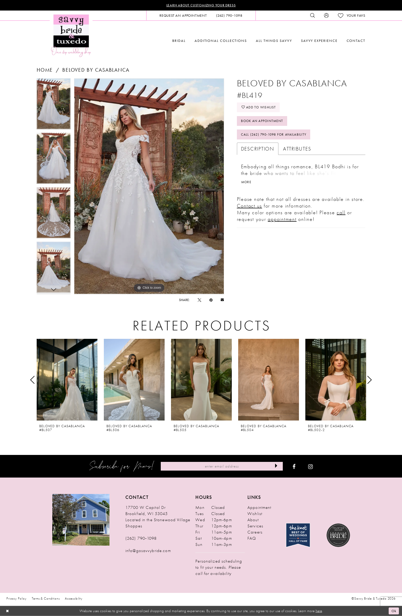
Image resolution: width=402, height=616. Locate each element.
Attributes (297, 150)
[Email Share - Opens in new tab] (222, 300)
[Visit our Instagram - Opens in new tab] (310, 466)
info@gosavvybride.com (148, 551)
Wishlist (254, 514)
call (341, 214)
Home (45, 70)
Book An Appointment (263, 122)
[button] (326, 15)
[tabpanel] (54, 106)
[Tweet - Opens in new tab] (199, 300)
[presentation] (67, 380)
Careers (255, 532)
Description (257, 150)
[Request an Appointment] (183, 15)
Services (255, 526)
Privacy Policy (16, 598)
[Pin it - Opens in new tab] (211, 300)
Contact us (249, 207)
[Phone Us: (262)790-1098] (229, 15)
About (253, 520)
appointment (282, 221)
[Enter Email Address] (222, 466)
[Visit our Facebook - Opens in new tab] (294, 466)
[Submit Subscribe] (276, 466)
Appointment (259, 507)
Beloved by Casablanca (95, 70)
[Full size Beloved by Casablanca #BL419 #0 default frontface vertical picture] (149, 186)
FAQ (251, 538)
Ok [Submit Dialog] (393, 610)
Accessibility (74, 598)
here (319, 610)
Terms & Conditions (46, 598)
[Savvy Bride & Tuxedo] (71, 35)
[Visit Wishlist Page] (351, 15)
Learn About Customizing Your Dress (201, 5)
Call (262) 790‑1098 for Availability (276, 136)
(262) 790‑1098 (141, 538)
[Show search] (312, 15)
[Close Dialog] (7, 610)
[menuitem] (183, 15)
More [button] (246, 184)
